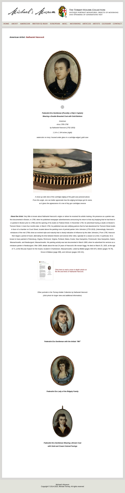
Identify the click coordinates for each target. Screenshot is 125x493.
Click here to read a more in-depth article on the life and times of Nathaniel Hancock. (71, 271)
